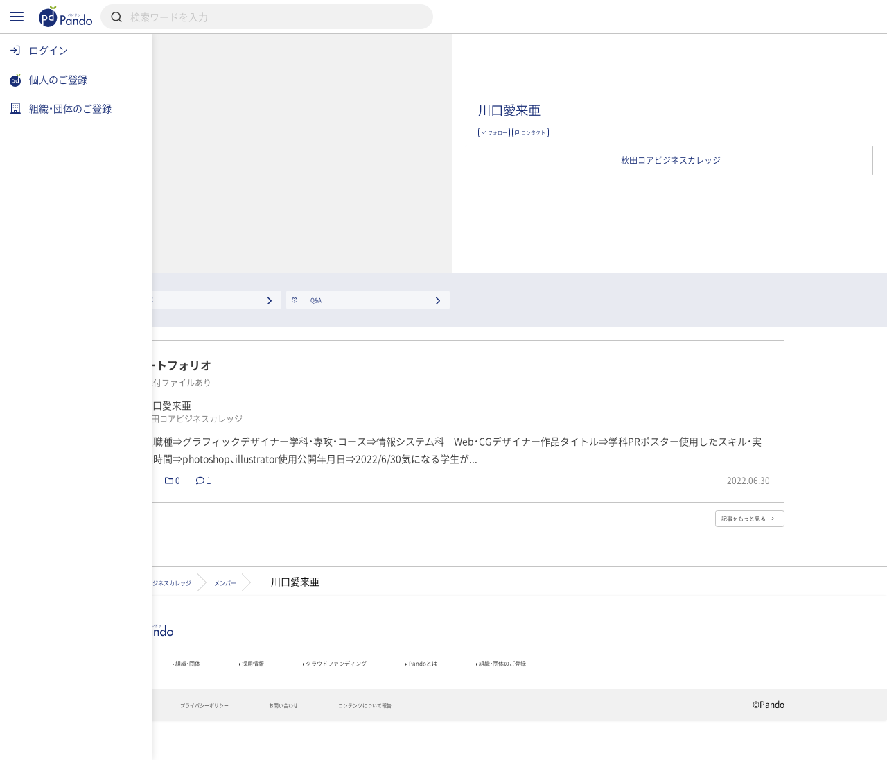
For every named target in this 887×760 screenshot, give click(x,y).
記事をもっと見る (793, 538)
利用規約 (204, 743)
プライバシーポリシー (303, 743)
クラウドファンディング (476, 694)
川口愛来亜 (652, 113)
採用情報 (359, 694)
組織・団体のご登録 (706, 694)
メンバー (371, 606)
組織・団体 (274, 694)
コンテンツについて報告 (523, 743)
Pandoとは (597, 694)
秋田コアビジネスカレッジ (255, 606)
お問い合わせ (411, 743)
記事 (199, 694)
